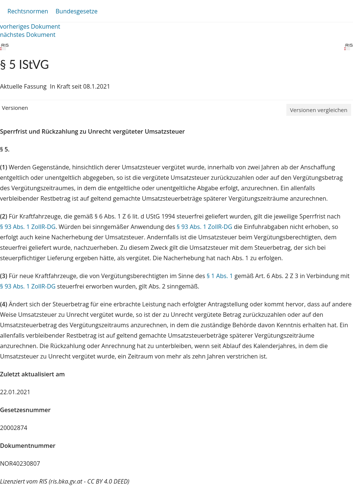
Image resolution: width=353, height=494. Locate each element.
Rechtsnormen (27, 11)
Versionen (15, 107)
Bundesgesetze (76, 11)
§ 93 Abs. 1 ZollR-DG (27, 227)
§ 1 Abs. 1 (220, 276)
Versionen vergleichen (318, 110)
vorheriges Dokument (30, 26)
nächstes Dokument (27, 35)
